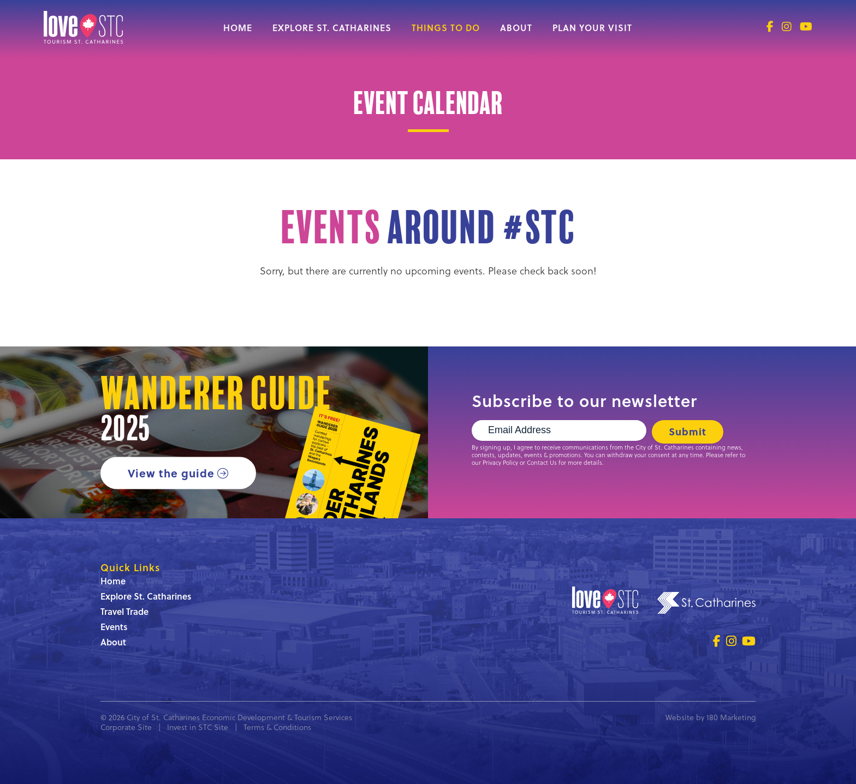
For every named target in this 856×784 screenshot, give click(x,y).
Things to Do (446, 27)
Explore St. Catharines (331, 27)
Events (113, 626)
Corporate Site (126, 727)
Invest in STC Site (197, 727)
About (516, 27)
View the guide (171, 473)
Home (237, 27)
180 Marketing (731, 717)
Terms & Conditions (277, 727)
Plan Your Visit (592, 27)
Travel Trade (124, 611)
